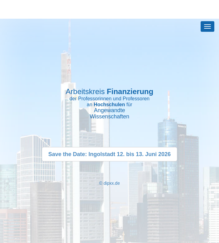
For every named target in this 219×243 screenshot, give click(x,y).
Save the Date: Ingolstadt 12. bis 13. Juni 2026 (109, 154)
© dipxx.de (109, 183)
